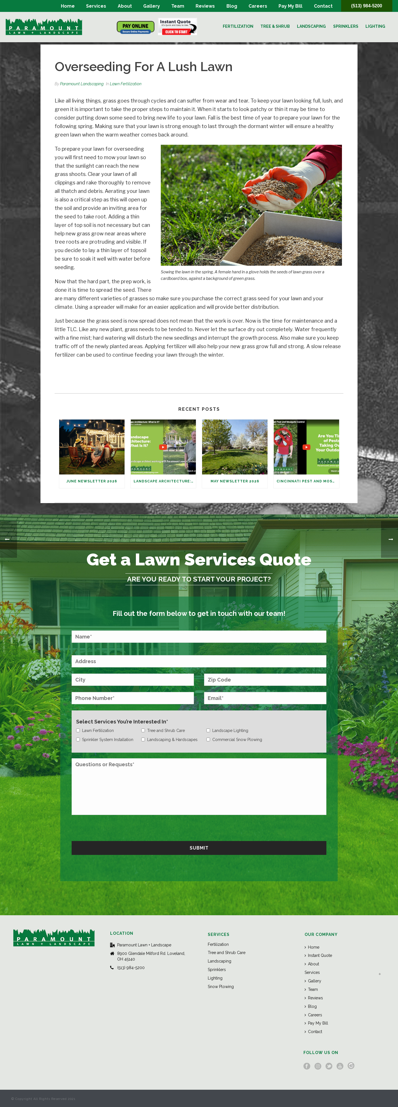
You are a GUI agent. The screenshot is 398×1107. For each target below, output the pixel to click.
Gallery (151, 6)
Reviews (205, 6)
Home (68, 6)
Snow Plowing (221, 986)
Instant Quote (318, 955)
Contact (323, 6)
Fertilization (238, 26)
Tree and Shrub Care (226, 952)
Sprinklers (345, 26)
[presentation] (115, 827)
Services (96, 6)
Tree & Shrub (275, 26)
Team (177, 6)
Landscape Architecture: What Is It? (165, 481)
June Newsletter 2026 (92, 481)
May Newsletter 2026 (235, 481)
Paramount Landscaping (82, 84)
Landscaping (311, 26)
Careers (258, 6)
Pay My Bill (290, 6)
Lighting (375, 26)
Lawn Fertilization (126, 84)
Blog (231, 6)
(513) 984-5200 (366, 5)
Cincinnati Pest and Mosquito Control (308, 481)
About (125, 6)
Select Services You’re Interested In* (122, 722)
